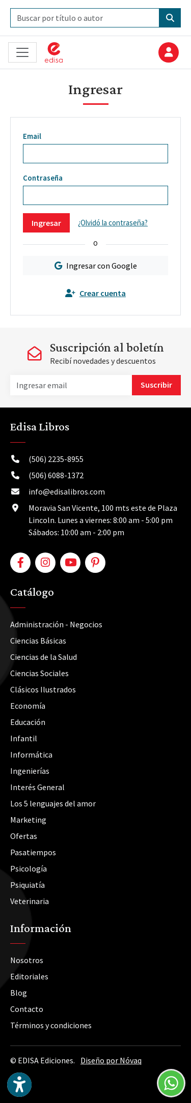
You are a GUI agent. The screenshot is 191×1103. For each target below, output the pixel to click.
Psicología (28, 868)
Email (32, 136)
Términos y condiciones (51, 1025)
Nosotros (26, 960)
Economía (27, 706)
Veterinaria (29, 901)
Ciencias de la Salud (43, 657)
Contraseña (43, 178)
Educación (27, 722)
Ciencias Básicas (38, 640)
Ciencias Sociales (39, 673)
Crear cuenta (95, 293)
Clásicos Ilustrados (43, 689)
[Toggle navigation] (22, 52)
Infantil (23, 738)
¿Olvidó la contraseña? (113, 222)
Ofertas (23, 836)
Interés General (37, 787)
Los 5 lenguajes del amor (53, 803)
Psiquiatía (27, 885)
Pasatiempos (33, 852)
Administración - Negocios (56, 624)
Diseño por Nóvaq (111, 1060)
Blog (18, 993)
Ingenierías (29, 771)
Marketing (28, 820)
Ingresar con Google (95, 265)
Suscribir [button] (156, 385)
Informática (31, 754)
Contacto (26, 1009)
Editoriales (29, 976)
